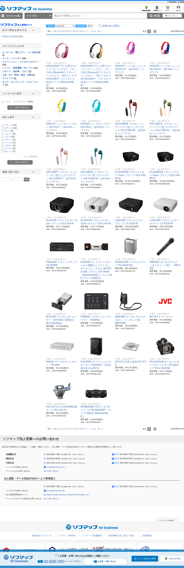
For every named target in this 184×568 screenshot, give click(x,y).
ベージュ (9, 142)
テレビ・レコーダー (14, 58)
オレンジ (9, 151)
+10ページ (84, 31)
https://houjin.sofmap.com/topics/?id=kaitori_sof (68, 494)
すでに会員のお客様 (147, 558)
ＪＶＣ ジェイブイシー (18, 101)
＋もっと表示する (30, 156)
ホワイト (10, 128)
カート (168, 9)
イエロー (9, 145)
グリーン (9, 139)
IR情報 (181, 2)
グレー (8, 131)
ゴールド (9, 148)
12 (94, 31)
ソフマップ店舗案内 (92, 535)
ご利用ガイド (157, 9)
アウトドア (9, 78)
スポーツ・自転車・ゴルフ (16, 71)
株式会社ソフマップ (42, 535)
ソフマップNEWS (67, 535)
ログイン (178, 9)
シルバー (9, 134)
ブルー (9, 136)
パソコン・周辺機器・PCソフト (20, 68)
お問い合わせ (53, 471)
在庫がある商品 (12, 36)
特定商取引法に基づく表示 (121, 535)
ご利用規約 (172, 2)
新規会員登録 (146, 9)
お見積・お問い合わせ (105, 561)
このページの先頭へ (167, 520)
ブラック (10, 125)
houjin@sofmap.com (56, 467)
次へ (100, 31)
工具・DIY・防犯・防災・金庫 (18, 75)
